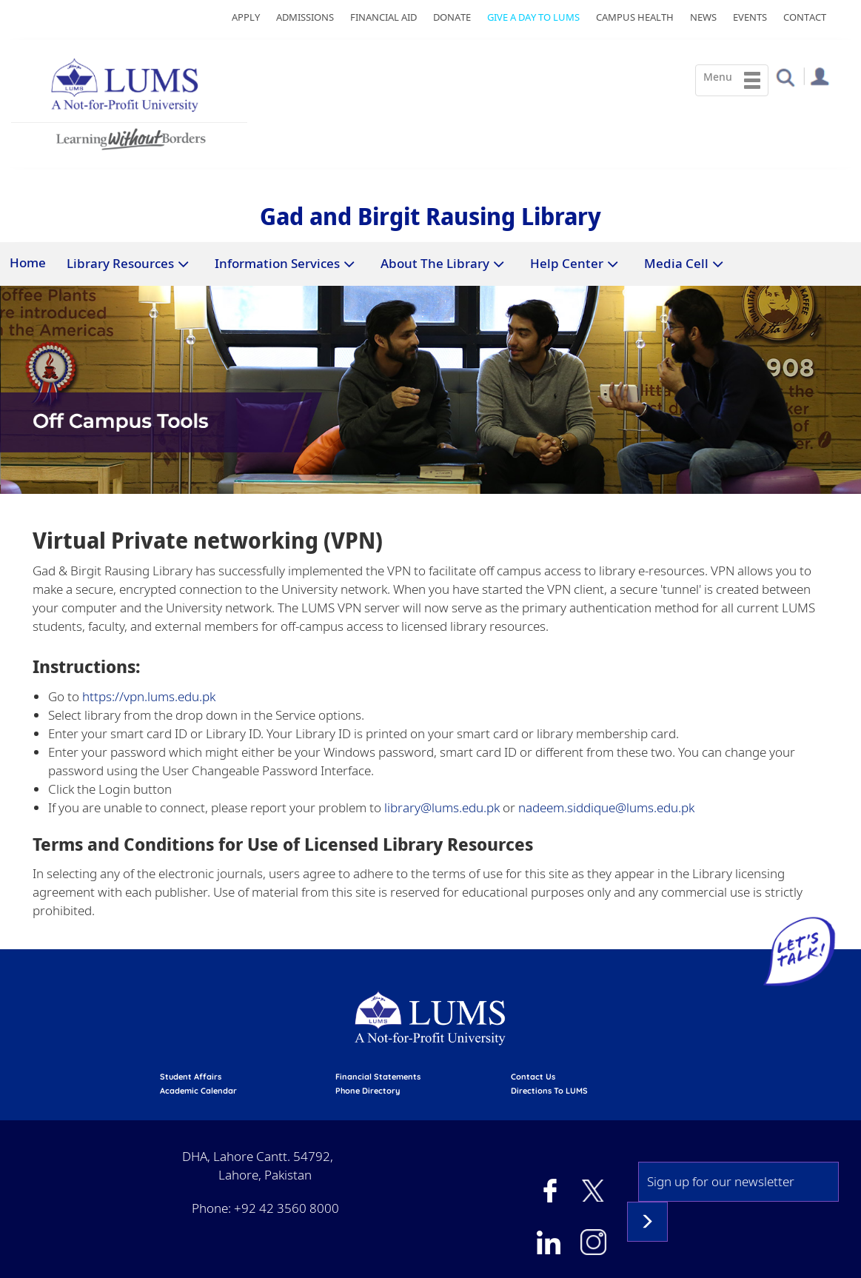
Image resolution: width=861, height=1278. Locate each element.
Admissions (305, 17)
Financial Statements (378, 1076)
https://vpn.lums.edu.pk (147, 696)
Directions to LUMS (549, 1090)
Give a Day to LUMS (533, 17)
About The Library (435, 263)
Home (28, 262)
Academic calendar (198, 1090)
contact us (533, 1076)
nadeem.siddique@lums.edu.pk (606, 807)
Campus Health (635, 17)
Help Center (566, 263)
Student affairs (190, 1076)
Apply (246, 17)
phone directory (367, 1090)
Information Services (277, 263)
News (703, 17)
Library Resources (120, 263)
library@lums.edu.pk (442, 807)
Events (750, 17)
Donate (452, 17)
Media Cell (676, 263)
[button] (785, 77)
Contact (804, 17)
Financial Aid (383, 17)
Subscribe (647, 1222)
